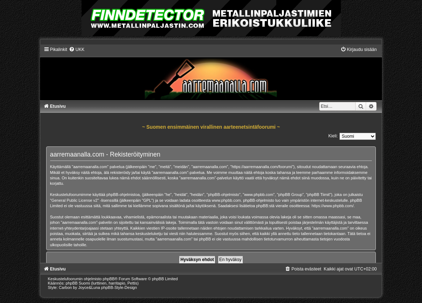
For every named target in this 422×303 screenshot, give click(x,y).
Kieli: (333, 135)
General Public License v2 (74, 200)
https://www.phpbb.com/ (333, 206)
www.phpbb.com (226, 200)
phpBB (109, 279)
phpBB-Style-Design (119, 287)
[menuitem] (76, 49)
